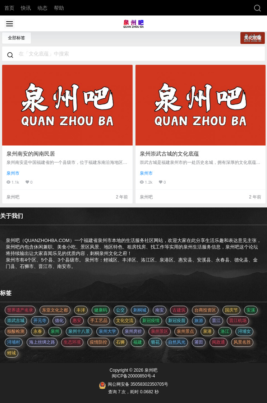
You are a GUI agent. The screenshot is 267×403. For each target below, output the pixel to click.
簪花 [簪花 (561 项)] (155, 342)
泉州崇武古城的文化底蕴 (169, 154)
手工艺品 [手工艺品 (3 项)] (98, 320)
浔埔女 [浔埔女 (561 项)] (244, 331)
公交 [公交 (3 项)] (120, 310)
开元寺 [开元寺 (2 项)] (39, 320)
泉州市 (12, 173)
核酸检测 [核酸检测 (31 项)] (15, 331)
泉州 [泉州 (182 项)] (55, 331)
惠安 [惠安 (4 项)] (77, 320)
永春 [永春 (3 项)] (37, 331)
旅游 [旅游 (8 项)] (198, 320)
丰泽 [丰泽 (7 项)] (81, 310)
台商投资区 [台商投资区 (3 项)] (205, 310)
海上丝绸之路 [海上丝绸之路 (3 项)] (42, 342)
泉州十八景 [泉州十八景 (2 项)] (79, 331)
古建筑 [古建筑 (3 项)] (178, 310)
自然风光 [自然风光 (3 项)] (176, 342)
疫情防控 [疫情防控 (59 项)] (98, 342)
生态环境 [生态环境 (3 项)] (72, 342)
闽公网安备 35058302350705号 (134, 385)
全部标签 (16, 37)
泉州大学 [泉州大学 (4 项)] (107, 331)
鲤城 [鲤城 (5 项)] (11, 352)
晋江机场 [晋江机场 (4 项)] (238, 320)
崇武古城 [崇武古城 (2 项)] (15, 320)
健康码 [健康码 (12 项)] (100, 310)
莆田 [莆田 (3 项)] (198, 342)
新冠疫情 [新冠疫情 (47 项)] (151, 320)
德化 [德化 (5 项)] (59, 320)
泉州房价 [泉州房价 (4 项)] (133, 331)
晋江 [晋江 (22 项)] (216, 320)
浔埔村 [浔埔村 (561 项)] (13, 342)
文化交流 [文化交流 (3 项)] (124, 320)
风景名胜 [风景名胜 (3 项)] (242, 342)
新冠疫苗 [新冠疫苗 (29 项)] (176, 320)
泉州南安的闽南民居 (30, 154)
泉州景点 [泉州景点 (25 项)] (185, 331)
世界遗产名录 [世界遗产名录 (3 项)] (20, 310)
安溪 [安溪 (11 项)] (251, 310)
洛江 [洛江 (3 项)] (225, 331)
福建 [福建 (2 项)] (137, 342)
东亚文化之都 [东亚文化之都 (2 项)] (55, 310)
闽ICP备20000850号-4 (133, 376)
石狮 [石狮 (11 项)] (120, 342)
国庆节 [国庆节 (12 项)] (231, 310)
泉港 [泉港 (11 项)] (207, 331)
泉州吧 (150, 370)
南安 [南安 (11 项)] (159, 310)
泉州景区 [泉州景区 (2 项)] (159, 331)
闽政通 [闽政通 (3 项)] (218, 342)
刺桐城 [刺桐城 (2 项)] (139, 310)
